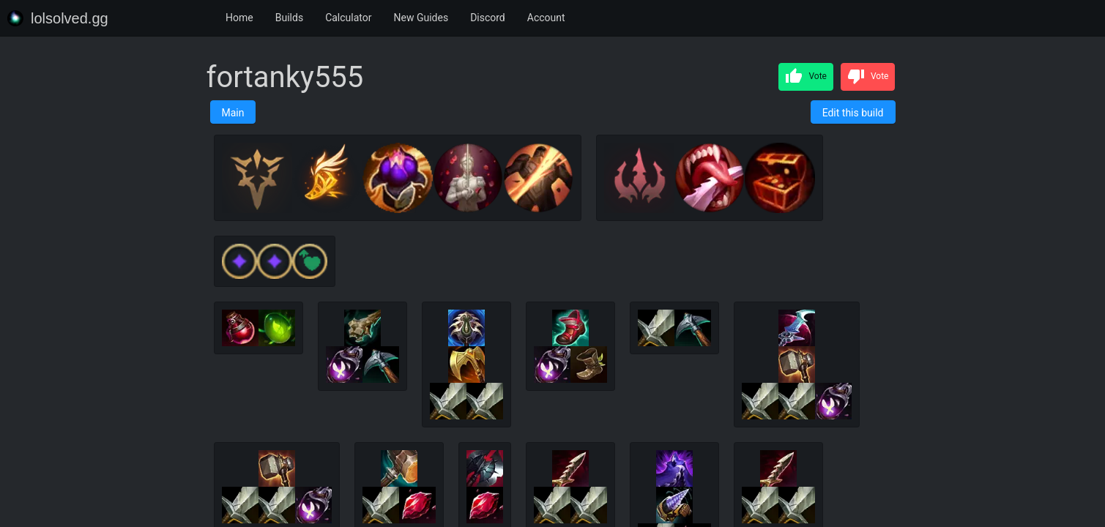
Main (233, 113)
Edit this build (853, 113)
